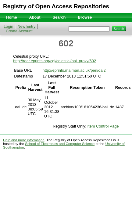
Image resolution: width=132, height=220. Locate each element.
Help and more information (24, 140)
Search (59, 17)
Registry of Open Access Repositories (56, 6)
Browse (85, 17)
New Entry (26, 26)
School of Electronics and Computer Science (60, 144)
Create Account (19, 31)
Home (11, 17)
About (35, 17)
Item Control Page (103, 126)
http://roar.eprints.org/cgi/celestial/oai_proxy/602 (54, 61)
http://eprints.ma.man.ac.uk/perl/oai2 (74, 70)
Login (8, 26)
